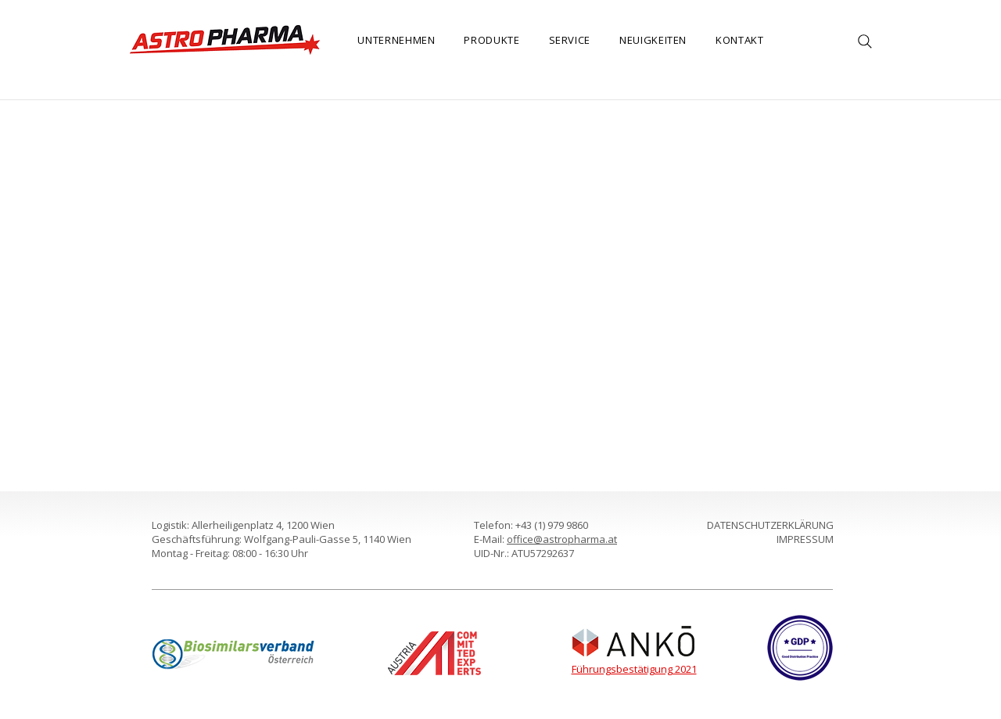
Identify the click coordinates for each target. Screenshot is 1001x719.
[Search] (865, 41)
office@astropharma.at (562, 539)
